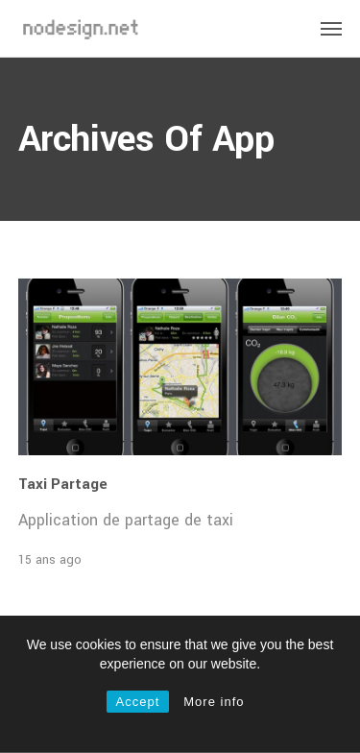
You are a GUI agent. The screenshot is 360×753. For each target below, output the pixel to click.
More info (213, 701)
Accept (138, 701)
